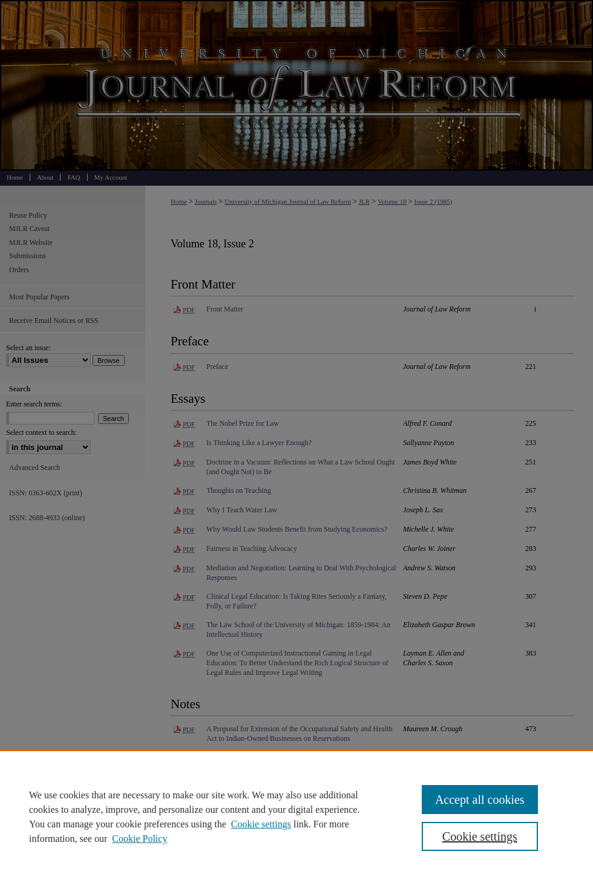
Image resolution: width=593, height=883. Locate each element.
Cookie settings (261, 824)
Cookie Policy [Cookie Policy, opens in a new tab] (139, 838)
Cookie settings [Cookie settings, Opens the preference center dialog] (479, 836)
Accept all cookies (480, 799)
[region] (296, 816)
